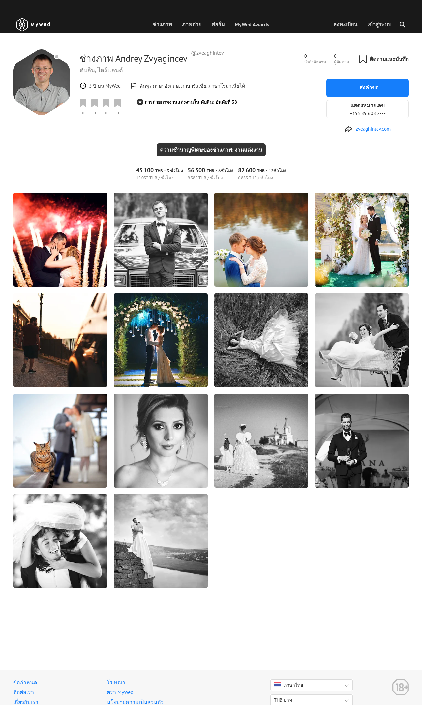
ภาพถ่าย (191, 24)
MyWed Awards (252, 24)
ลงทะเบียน (345, 24)
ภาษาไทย (288, 685)
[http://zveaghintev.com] (368, 129)
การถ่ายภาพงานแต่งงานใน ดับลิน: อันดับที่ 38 (191, 102)
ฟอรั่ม (218, 24)
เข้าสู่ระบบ (379, 24)
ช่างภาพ (162, 24)
